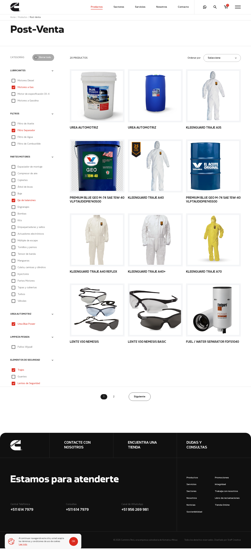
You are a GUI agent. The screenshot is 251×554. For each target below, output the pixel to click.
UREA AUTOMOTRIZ (20, 320)
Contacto (183, 7)
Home (13, 17)
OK (72, 540)
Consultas (93, 513)
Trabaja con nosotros (226, 497)
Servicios (140, 7)
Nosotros (161, 7)
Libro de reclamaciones (227, 504)
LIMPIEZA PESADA (19, 343)
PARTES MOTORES (20, 163)
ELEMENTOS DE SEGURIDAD (25, 366)
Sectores (118, 7)
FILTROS (14, 119)
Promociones (222, 483)
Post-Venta (35, 17)
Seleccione (214, 63)
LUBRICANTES (17, 76)
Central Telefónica (38, 513)
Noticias (190, 511)
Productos (97, 7)
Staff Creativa (234, 546)
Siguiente (139, 402)
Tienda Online (222, 511)
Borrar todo (45, 63)
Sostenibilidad (194, 517)
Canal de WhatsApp (148, 513)
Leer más (23, 544)
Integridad (220, 490)
